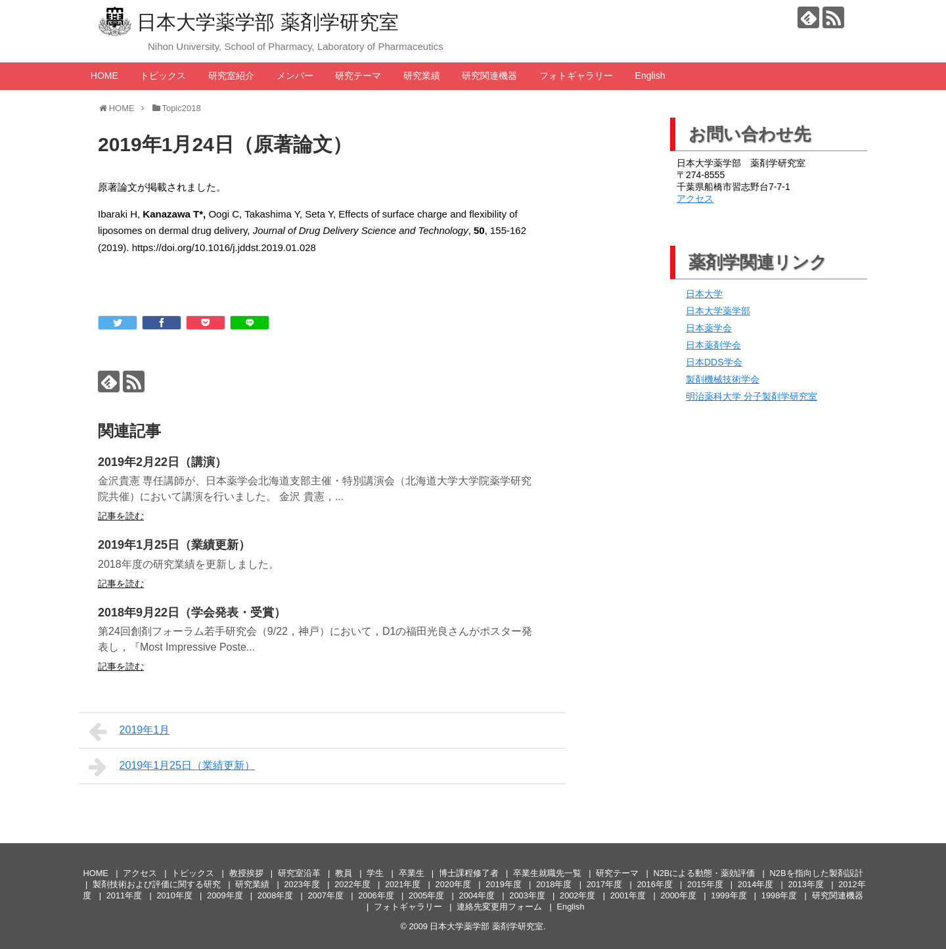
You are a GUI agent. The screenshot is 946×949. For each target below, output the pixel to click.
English (650, 75)
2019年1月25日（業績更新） (174, 544)
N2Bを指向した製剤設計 (816, 873)
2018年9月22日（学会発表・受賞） (192, 612)
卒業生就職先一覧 (547, 873)
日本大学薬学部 (718, 311)
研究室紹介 (231, 75)
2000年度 (678, 895)
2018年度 (554, 884)
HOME (104, 75)
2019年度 (503, 884)
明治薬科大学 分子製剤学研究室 (751, 396)
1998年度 (779, 895)
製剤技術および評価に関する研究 (157, 884)
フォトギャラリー (576, 75)
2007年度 (326, 895)
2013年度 (806, 884)
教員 (343, 873)
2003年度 (527, 895)
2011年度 (124, 895)
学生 (375, 873)
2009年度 (224, 895)
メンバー (295, 75)
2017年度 (604, 884)
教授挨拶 (246, 873)
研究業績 (421, 75)
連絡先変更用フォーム (499, 907)
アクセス (695, 198)
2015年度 (705, 884)
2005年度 (426, 895)
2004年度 (477, 895)
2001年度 (628, 895)
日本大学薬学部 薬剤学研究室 (267, 22)
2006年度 (376, 895)
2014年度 (755, 884)
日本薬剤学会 (713, 345)
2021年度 (402, 884)
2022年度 (352, 884)
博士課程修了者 (469, 873)
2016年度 (654, 884)
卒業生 (411, 873)
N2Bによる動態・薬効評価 (704, 873)
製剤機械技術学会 (722, 379)
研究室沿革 (299, 873)
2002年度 (577, 895)
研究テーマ (358, 75)
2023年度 (301, 884)
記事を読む (121, 516)
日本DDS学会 (714, 362)
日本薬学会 (709, 328)
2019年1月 (129, 731)
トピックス (163, 75)
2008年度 (275, 895)
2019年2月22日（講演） (162, 462)
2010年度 (174, 895)
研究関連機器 (489, 75)
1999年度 (728, 895)
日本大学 (704, 294)
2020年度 (453, 884)
